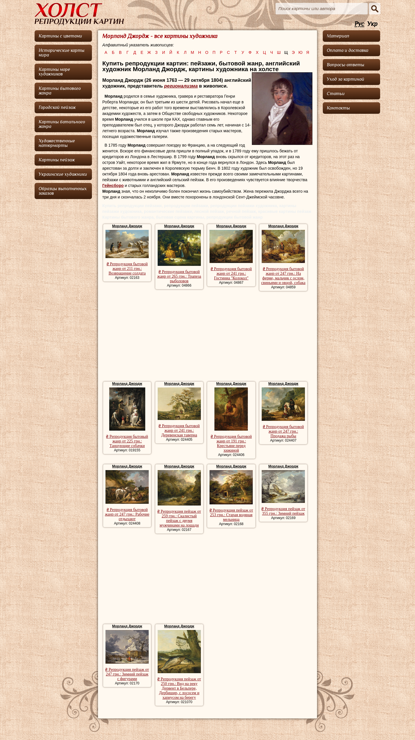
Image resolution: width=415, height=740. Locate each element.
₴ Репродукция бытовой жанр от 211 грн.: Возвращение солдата (127, 268)
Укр (372, 24)
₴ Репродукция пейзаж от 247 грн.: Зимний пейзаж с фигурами (127, 674)
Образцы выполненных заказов (63, 191)
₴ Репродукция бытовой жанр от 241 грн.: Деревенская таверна (179, 430)
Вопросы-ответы (345, 65)
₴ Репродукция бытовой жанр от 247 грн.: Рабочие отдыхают (127, 514)
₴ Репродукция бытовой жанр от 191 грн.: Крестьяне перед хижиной (231, 443)
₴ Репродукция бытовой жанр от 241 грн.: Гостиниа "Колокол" (231, 273)
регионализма (181, 85)
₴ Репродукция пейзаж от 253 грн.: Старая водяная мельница (231, 515)
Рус (359, 24)
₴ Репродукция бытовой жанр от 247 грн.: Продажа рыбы (283, 431)
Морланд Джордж (127, 226)
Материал (338, 36)
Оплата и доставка (347, 50)
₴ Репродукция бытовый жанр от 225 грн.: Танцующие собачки (127, 441)
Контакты (338, 108)
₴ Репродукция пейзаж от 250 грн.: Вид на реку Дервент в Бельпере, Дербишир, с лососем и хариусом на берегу (179, 688)
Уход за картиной (345, 79)
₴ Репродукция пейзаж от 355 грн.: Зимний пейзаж (283, 511)
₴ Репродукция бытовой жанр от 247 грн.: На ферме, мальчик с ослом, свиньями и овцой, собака (283, 276)
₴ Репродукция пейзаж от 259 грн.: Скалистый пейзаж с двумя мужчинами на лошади (179, 518)
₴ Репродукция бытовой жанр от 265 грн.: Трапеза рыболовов (179, 276)
